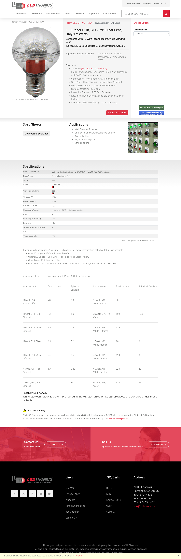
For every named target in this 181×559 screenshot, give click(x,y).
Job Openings (72, 511)
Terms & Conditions (75, 506)
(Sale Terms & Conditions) (94, 68)
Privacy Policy (73, 494)
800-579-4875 (158, 444)
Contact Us (71, 517)
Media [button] (79, 14)
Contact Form (55, 444)
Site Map (70, 488)
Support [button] (93, 14)
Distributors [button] (52, 14)
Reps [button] (67, 14)
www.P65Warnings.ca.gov (117, 419)
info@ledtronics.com (144, 506)
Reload (78, 555)
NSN (108, 494)
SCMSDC (111, 511)
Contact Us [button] (109, 14)
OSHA (109, 506)
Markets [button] (36, 14)
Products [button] (21, 14)
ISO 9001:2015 (113, 500)
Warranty (70, 500)
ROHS (109, 488)
